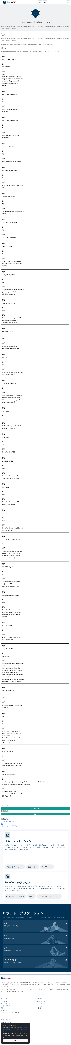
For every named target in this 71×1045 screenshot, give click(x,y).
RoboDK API (46, 867)
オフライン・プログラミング (48, 896)
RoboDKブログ (6, 1022)
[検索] (40, 2)
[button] (45, 2)
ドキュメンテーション (8, 821)
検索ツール (31, 867)
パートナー (40, 1006)
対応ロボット (41, 1003)
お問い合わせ (41, 1001)
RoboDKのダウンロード (14, 896)
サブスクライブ (6, 1010)
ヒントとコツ (5, 1003)
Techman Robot (36, 808)
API (2, 824)
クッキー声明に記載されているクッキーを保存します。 (15, 1029)
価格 (30, 896)
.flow (35, 814)
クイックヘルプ (6, 1001)
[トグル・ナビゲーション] (68, 2)
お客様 (39, 1008)
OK (16, 1040)
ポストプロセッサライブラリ (10, 826)
